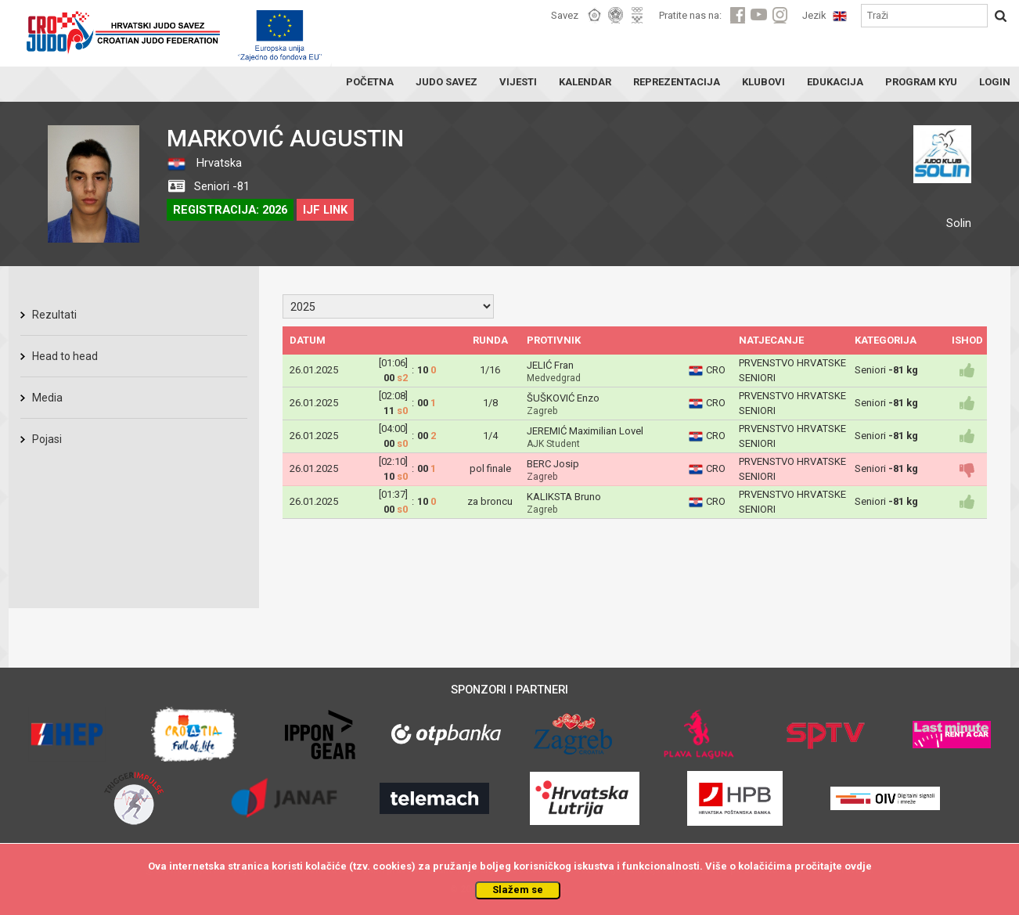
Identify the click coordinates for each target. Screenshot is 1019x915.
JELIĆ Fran (550, 365)
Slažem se (517, 889)
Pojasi (47, 439)
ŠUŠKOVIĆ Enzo (563, 398)
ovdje (858, 866)
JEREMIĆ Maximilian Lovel (585, 431)
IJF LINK (325, 210)
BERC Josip (553, 464)
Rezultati (54, 314)
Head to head (65, 356)
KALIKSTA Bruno (564, 497)
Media (47, 397)
